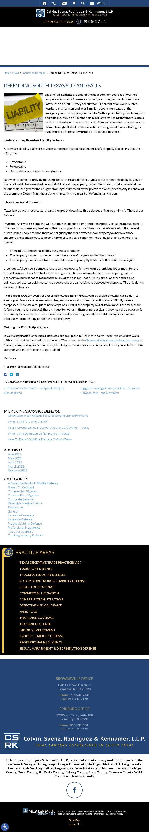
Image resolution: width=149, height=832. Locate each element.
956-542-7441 (95, 21)
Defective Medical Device (25, 503)
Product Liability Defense (25, 523)
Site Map (74, 820)
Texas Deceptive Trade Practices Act (50, 562)
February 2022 (17, 470)
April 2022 (15, 462)
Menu (101, 3)
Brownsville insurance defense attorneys (112, 340)
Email (64, 3)
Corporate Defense (20, 499)
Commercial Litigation (22, 491)
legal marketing (87, 814)
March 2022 (16, 466)
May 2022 (15, 458)
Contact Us (74, 824)
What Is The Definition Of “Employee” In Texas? (39, 433)
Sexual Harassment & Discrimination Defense (57, 648)
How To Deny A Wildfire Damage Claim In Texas (40, 439)
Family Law (15, 507)
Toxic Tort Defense (20, 531)
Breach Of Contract (21, 487)
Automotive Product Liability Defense (33, 483)
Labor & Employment (37, 630)
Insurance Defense (34, 72)
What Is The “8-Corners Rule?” (28, 421)
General (13, 511)
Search (82, 3)
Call (54, 3)
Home (44, 3)
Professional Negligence (24, 527)
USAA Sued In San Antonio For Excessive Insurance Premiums (48, 415)
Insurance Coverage (21, 515)
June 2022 (14, 454)
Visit (74, 3)
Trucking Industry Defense (25, 535)
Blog (16, 72)
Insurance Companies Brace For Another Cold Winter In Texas (48, 427)
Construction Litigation (23, 495)
